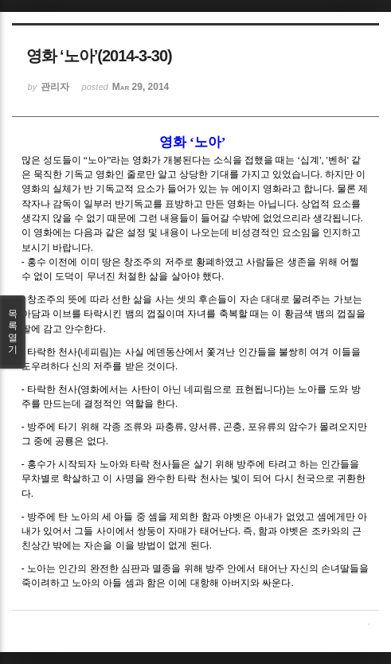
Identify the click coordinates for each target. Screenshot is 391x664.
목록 (13, 332)
